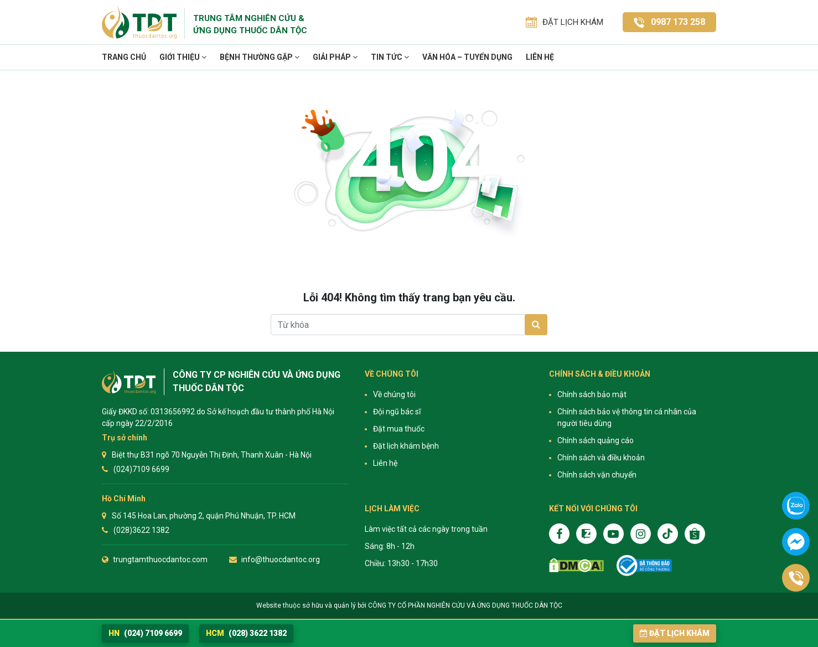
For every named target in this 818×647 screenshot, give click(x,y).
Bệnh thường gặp (259, 57)
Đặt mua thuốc (398, 428)
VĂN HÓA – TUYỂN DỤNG (467, 57)
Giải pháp (335, 57)
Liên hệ (540, 57)
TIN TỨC (390, 57)
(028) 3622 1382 (246, 633)
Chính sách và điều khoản (601, 457)
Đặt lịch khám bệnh (406, 445)
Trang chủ (124, 57)
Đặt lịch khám (675, 633)
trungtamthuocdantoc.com (160, 559)
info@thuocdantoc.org (280, 559)
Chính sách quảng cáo (595, 440)
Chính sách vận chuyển (596, 474)
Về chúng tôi (394, 394)
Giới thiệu (182, 57)
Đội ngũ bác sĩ (397, 411)
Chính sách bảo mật (592, 394)
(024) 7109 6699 (145, 633)
